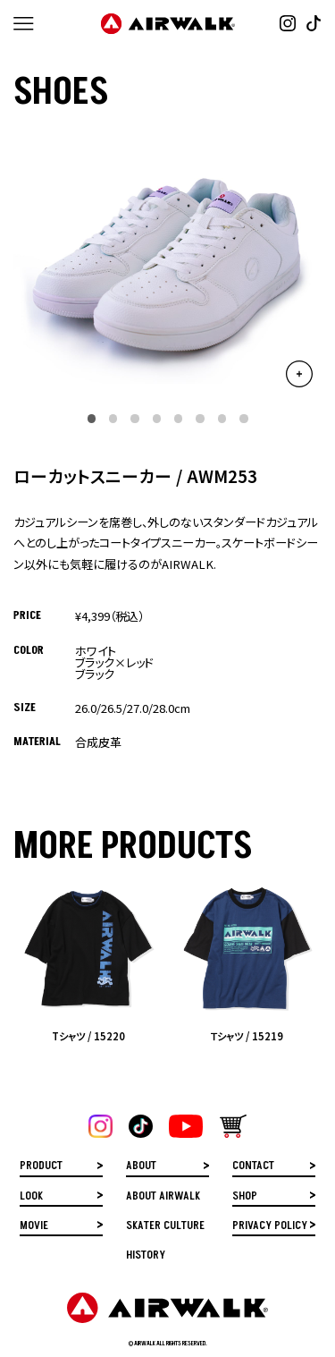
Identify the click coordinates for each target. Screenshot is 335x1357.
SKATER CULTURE (165, 1227)
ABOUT (141, 1167)
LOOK (31, 1197)
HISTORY (145, 1256)
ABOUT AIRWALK (163, 1197)
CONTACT (253, 1167)
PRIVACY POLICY (269, 1227)
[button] (92, 418)
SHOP (244, 1197)
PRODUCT (41, 1167)
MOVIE (34, 1227)
